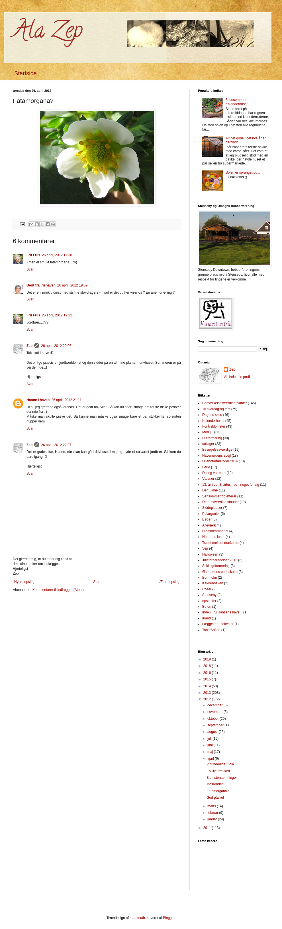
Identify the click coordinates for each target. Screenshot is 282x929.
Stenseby (209, 595)
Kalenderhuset (213, 421)
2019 (207, 659)
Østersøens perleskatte (220, 572)
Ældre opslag (169, 582)
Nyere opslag (24, 582)
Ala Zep (48, 32)
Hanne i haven (38, 400)
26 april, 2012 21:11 (66, 400)
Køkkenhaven (212, 583)
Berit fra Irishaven (41, 285)
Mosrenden (215, 784)
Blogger (169, 918)
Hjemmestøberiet (215, 531)
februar (213, 813)
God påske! (215, 798)
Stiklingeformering (216, 566)
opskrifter (209, 601)
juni (210, 745)
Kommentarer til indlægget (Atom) (58, 590)
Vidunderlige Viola (220, 764)
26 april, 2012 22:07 (56, 445)
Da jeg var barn (214, 473)
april (211, 759)
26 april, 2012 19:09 (72, 285)
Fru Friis (33, 255)
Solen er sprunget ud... (243, 172)
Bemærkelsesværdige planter (224, 403)
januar (212, 819)
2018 (207, 666)
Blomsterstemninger (222, 778)
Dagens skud (212, 415)
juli (209, 739)
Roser (206, 589)
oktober (213, 719)
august (212, 732)
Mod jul (207, 432)
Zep (29, 346)
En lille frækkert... (220, 771)
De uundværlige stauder (220, 502)
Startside (25, 73)
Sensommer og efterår (219, 496)
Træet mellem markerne (220, 543)
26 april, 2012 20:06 (56, 346)
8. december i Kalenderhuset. (237, 102)
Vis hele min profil (237, 377)
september (215, 725)
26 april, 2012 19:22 (57, 315)
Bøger (207, 519)
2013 (207, 693)
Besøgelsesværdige (217, 450)
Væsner (208, 479)
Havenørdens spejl (216, 456)
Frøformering (212, 438)
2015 (207, 679)
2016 (207, 673)
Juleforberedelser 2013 (219, 560)
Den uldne (210, 490)
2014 (207, 686)
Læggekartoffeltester (218, 624)
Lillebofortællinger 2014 (220, 461)
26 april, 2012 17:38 (57, 255)
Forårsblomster (213, 426)
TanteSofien (211, 630)
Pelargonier (211, 514)
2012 (207, 699)
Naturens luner (213, 537)
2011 (207, 828)
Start (96, 582)
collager (208, 444)
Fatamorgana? (218, 791)
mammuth (137, 918)
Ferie (206, 467)
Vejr (205, 548)
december (215, 705)
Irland (206, 618)
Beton (206, 607)
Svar (30, 269)
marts (212, 806)
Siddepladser (212, 508)
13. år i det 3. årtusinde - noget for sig (230, 485)
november (215, 712)
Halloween (210, 554)
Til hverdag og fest (216, 409)
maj (210, 752)
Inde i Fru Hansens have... (222, 612)
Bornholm (209, 578)
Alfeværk (209, 525)
